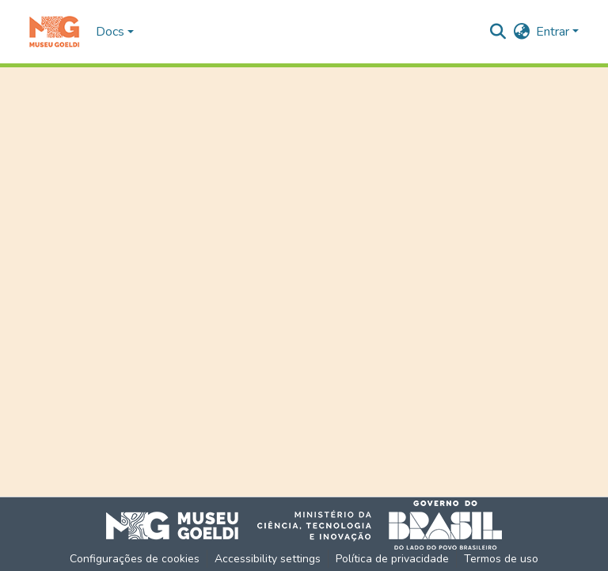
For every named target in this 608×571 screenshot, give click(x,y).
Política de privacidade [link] (392, 558)
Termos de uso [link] (501, 558)
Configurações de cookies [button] (135, 558)
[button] (54, 32)
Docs (110, 31)
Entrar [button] (554, 31)
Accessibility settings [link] (268, 558)
